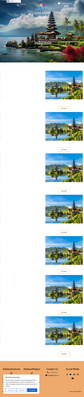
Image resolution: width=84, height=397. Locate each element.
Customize (10, 390)
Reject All (21, 390)
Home (39, 46)
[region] (21, 384)
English (10, 1)
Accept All (32, 390)
